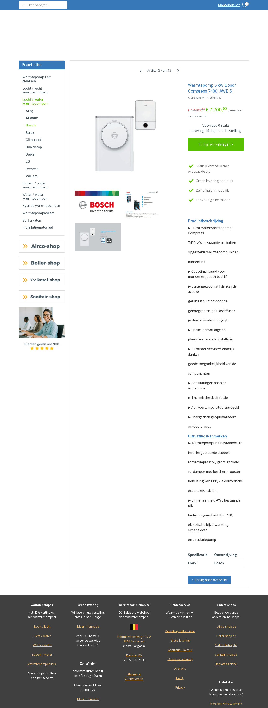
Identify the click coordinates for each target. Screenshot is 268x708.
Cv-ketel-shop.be (226, 614)
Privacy (180, 656)
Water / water (42, 614)
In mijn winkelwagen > (215, 113)
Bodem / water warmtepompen (34, 154)
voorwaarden (134, 647)
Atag (29, 79)
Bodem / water (42, 623)
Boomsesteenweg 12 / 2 (134, 605)
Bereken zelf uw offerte (226, 672)
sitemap (151, 700)
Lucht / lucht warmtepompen (34, 59)
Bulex (30, 101)
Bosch (31, 94)
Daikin (30, 123)
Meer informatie (88, 595)
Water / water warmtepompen (34, 165)
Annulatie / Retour (180, 618)
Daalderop (34, 115)
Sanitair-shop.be (226, 623)
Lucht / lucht (42, 595)
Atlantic (32, 86)
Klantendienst (229, 5)
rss (159, 700)
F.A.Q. (180, 647)
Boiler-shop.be (226, 604)
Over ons (180, 637)
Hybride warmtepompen (41, 174)
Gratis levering (180, 609)
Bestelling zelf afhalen (180, 600)
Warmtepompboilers (38, 181)
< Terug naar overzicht (209, 548)
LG (28, 130)
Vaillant (31, 145)
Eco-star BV (134, 624)
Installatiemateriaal (37, 196)
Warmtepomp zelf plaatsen (36, 48)
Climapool (34, 108)
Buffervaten (31, 189)
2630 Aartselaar (134, 610)
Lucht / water (42, 604)
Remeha (32, 137)
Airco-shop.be (226, 595)
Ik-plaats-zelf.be (226, 632)
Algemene (134, 643)
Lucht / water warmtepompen (34, 70)
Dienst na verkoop (180, 628)
